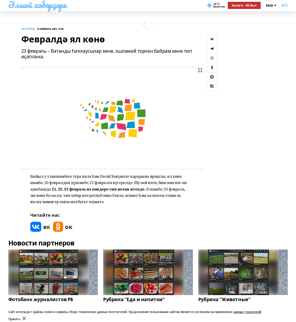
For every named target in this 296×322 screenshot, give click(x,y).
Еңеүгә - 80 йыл (244, 5)
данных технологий (247, 312)
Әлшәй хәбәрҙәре (37, 4)
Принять (14, 319)
